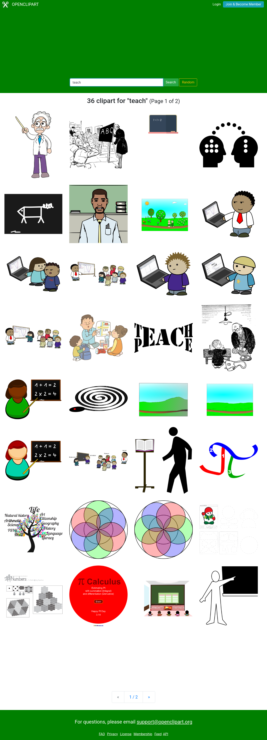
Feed (158, 734)
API (165, 734)
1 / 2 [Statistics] (133, 697)
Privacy (112, 734)
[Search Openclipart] (116, 82)
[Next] (149, 697)
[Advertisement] (133, 44)
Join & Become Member (243, 4)
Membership (143, 734)
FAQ (102, 734)
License (125, 734)
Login (217, 4)
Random (188, 82)
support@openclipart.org (164, 722)
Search (171, 82)
